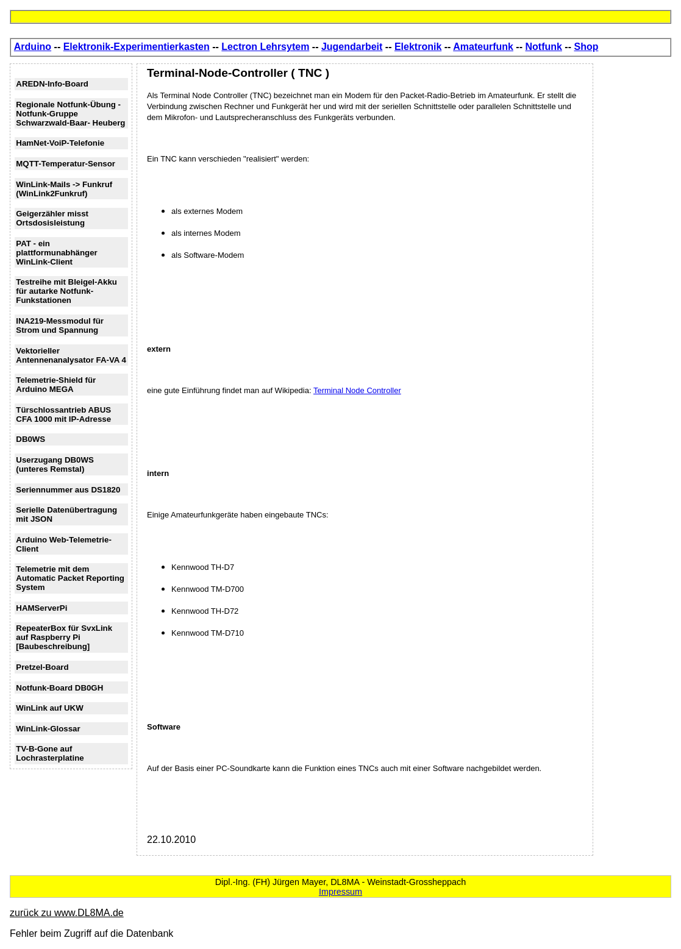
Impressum (340, 892)
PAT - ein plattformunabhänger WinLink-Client (56, 252)
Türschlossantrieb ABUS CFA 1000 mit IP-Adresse (63, 414)
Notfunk (543, 46)
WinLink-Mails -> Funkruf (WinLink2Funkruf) (64, 189)
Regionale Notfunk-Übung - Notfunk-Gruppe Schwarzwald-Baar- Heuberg (70, 113)
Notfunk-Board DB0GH (59, 687)
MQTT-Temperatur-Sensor (65, 163)
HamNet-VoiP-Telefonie (60, 143)
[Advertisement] (634, 246)
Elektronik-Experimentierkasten (136, 46)
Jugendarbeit (351, 46)
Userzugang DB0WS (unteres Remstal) (55, 464)
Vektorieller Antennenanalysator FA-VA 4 (71, 355)
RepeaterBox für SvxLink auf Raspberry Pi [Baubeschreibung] (64, 637)
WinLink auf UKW (49, 708)
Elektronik (417, 46)
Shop (586, 46)
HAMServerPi (41, 608)
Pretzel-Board (42, 667)
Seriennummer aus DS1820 (68, 489)
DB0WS (30, 439)
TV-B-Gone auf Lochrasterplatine (50, 753)
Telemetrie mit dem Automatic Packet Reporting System (70, 578)
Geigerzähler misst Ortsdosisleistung (52, 218)
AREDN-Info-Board (52, 83)
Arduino (32, 46)
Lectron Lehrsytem (265, 46)
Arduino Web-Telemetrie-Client (64, 544)
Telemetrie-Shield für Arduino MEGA (56, 384)
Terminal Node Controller (357, 390)
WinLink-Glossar (48, 728)
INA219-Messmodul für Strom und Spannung (60, 325)
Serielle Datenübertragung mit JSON (66, 514)
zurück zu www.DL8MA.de (67, 913)
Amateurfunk (483, 46)
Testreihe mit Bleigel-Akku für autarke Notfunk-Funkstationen (66, 291)
